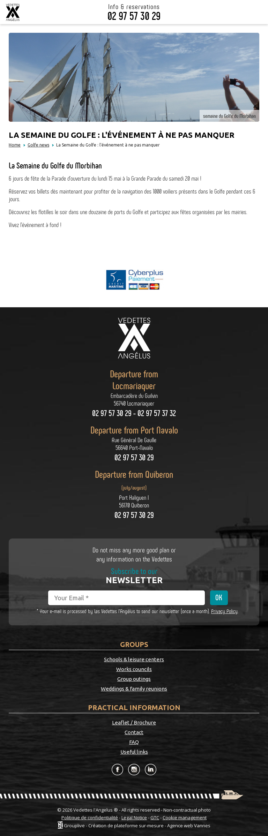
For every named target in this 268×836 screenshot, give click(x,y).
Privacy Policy (224, 611)
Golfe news (38, 145)
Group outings (134, 679)
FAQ (134, 742)
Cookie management (185, 817)
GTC (154, 817)
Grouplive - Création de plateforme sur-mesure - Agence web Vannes (137, 825)
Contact (134, 732)
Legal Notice (134, 817)
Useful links (134, 752)
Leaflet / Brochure (134, 722)
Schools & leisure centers (134, 659)
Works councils (134, 669)
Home (15, 145)
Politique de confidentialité (89, 817)
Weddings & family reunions (134, 689)
